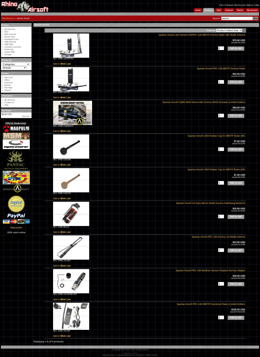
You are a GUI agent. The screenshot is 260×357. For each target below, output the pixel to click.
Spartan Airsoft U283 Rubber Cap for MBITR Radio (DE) (216, 169)
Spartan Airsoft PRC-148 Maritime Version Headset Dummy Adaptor (210, 270)
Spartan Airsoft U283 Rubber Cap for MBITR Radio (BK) (216, 135)
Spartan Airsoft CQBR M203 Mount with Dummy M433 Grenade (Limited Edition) (203, 102)
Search (7, 90)
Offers (7, 80)
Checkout (229, 5)
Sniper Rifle (9, 52)
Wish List (8, 77)
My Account (240, 5)
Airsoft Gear (9, 37)
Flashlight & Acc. (11, 39)
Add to (62, 63)
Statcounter (16, 227)
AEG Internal (10, 34)
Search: (216, 18)
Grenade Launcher (12, 47)
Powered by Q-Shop (130, 353)
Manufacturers (8, 18)
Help (257, 5)
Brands (7, 85)
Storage (7, 54)
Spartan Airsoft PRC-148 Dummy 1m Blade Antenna (218, 236)
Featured (8, 82)
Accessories (9, 29)
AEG (6, 32)
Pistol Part (9, 49)
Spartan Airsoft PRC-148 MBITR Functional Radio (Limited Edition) (211, 304)
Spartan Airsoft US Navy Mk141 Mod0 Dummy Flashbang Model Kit (210, 203)
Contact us (9, 102)
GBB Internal (10, 42)
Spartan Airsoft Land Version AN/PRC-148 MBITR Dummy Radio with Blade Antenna (202, 34)
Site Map (8, 87)
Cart (221, 5)
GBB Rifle (8, 44)
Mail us (250, 5)
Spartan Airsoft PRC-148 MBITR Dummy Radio (221, 68)
